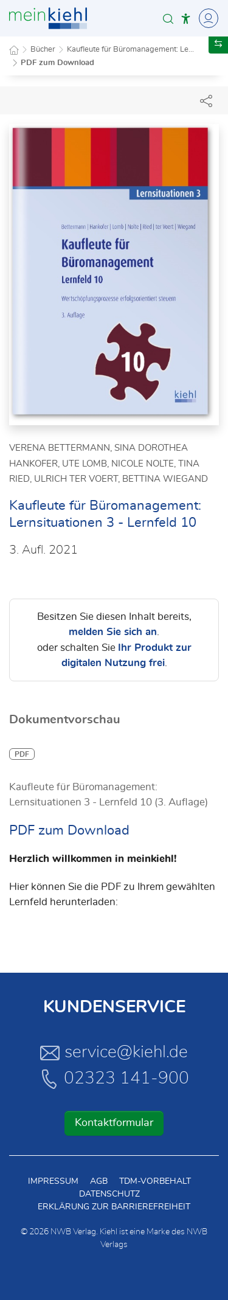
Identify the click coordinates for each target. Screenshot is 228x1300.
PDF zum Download (57, 63)
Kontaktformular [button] (114, 1123)
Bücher (42, 50)
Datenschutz (109, 1194)
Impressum (53, 1181)
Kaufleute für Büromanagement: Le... (130, 50)
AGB (99, 1181)
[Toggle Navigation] (207, 18)
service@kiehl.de (114, 1052)
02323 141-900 (114, 1078)
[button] (168, 18)
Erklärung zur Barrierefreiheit (114, 1207)
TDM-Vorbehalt (155, 1181)
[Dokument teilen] (206, 100)
